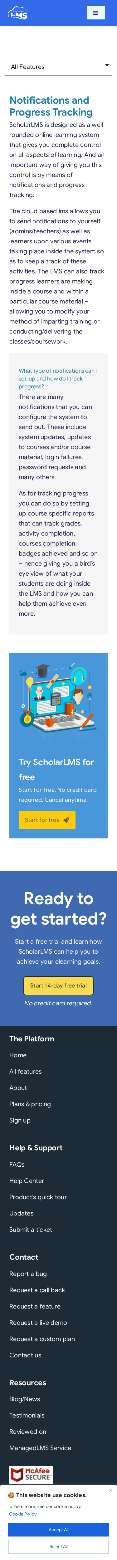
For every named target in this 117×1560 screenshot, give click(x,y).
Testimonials (27, 1415)
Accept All (59, 1529)
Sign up (20, 1120)
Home (18, 1055)
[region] (58, 1522)
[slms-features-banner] (58, 666)
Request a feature (35, 1306)
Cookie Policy (23, 1514)
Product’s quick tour (38, 1197)
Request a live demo (38, 1323)
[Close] (110, 1490)
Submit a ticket (30, 1230)
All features (25, 1071)
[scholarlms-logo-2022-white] (17, 9)
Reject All (59, 1546)
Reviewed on (27, 1432)
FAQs (16, 1165)
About (18, 1088)
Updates (21, 1213)
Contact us (25, 1355)
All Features (28, 67)
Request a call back (37, 1290)
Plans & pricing (30, 1104)
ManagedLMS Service (40, 1448)
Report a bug (28, 1274)
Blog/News (24, 1399)
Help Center (26, 1181)
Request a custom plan (42, 1339)
